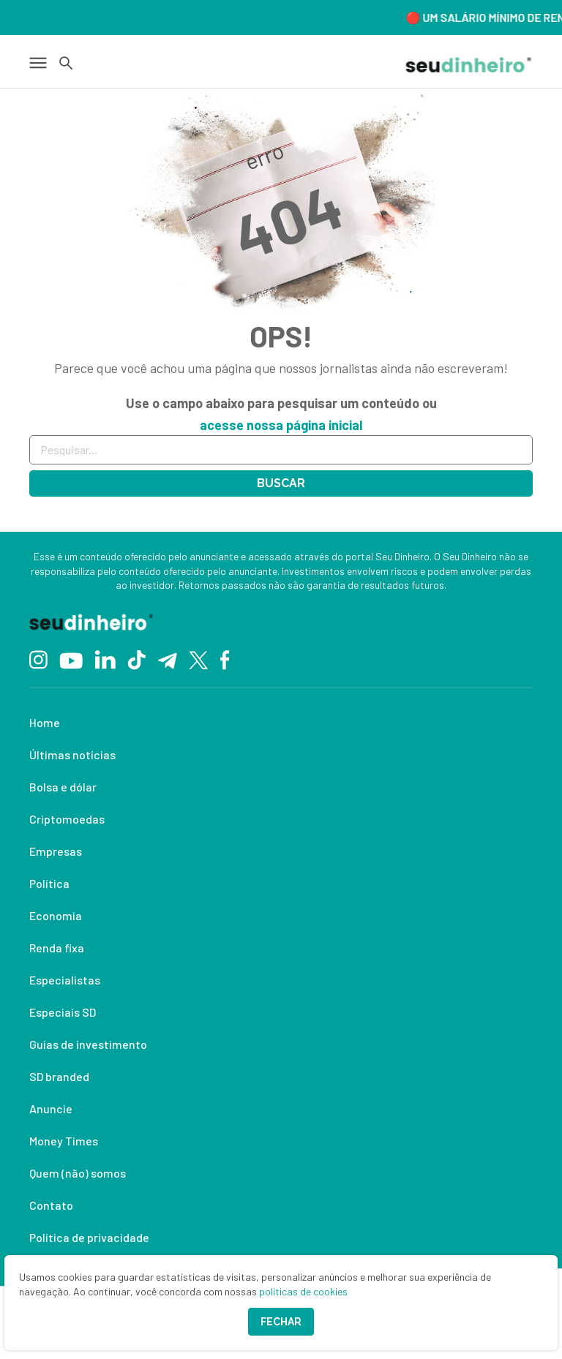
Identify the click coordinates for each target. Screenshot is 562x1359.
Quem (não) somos (77, 1173)
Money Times (63, 1141)
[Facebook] (225, 659)
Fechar (281, 1322)
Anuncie (50, 1108)
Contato (51, 1205)
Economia (55, 915)
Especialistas (64, 980)
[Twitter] (199, 658)
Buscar (281, 483)
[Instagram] (38, 658)
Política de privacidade (89, 1237)
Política (49, 883)
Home (44, 722)
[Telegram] (167, 659)
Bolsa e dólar (63, 787)
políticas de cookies (303, 1291)
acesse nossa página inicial (281, 425)
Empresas (55, 851)
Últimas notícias (72, 754)
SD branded (59, 1076)
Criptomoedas (67, 819)
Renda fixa (56, 948)
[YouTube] (71, 659)
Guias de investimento (88, 1044)
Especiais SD (62, 1012)
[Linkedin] (105, 658)
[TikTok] (136, 659)
